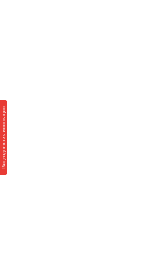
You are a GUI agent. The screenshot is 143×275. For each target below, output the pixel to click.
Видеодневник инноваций (3, 137)
